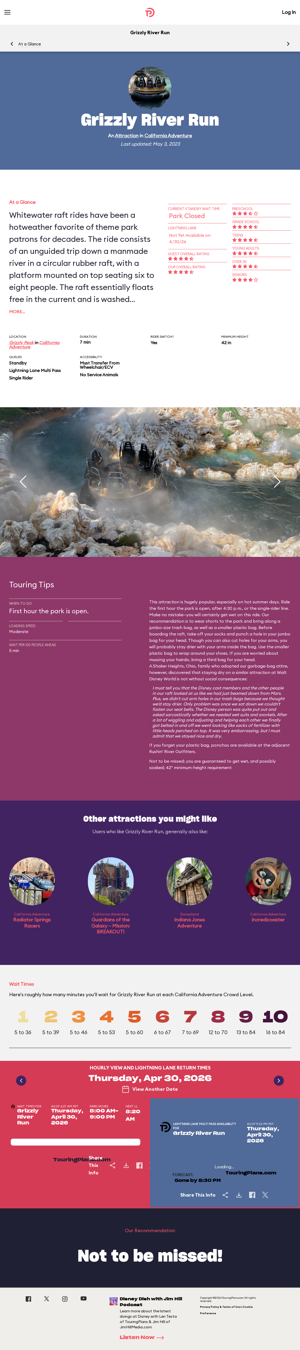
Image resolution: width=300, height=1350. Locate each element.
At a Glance (29, 43)
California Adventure (168, 136)
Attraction (126, 136)
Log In (289, 12)
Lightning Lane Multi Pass (35, 370)
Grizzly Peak (21, 342)
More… (17, 311)
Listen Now (143, 1337)
